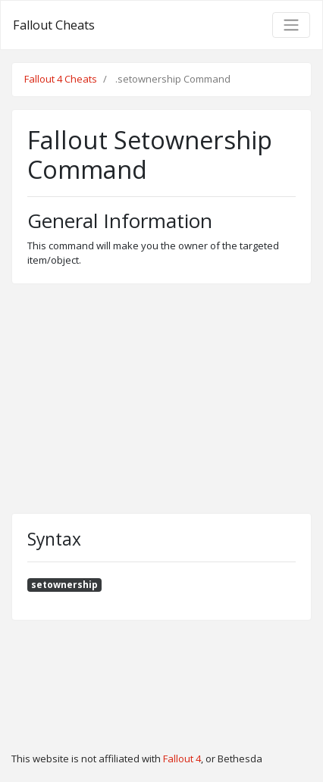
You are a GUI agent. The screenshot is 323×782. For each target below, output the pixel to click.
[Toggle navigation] (291, 25)
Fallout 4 (182, 758)
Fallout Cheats (54, 25)
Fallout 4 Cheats (60, 79)
